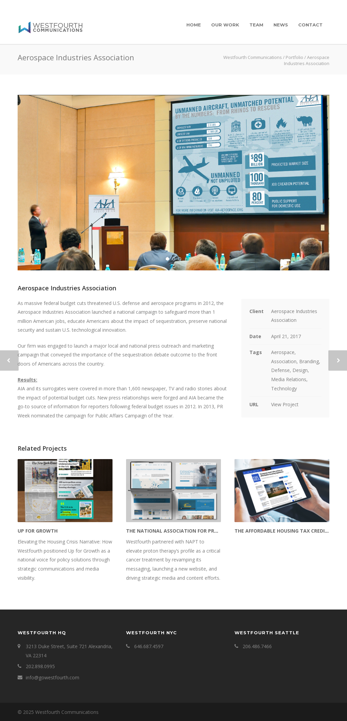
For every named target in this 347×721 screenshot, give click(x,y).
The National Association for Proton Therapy (189, 531)
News (280, 24)
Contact (310, 24)
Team (256, 24)
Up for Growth (38, 531)
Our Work (225, 24)
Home (193, 24)
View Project (285, 404)
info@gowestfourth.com (52, 677)
